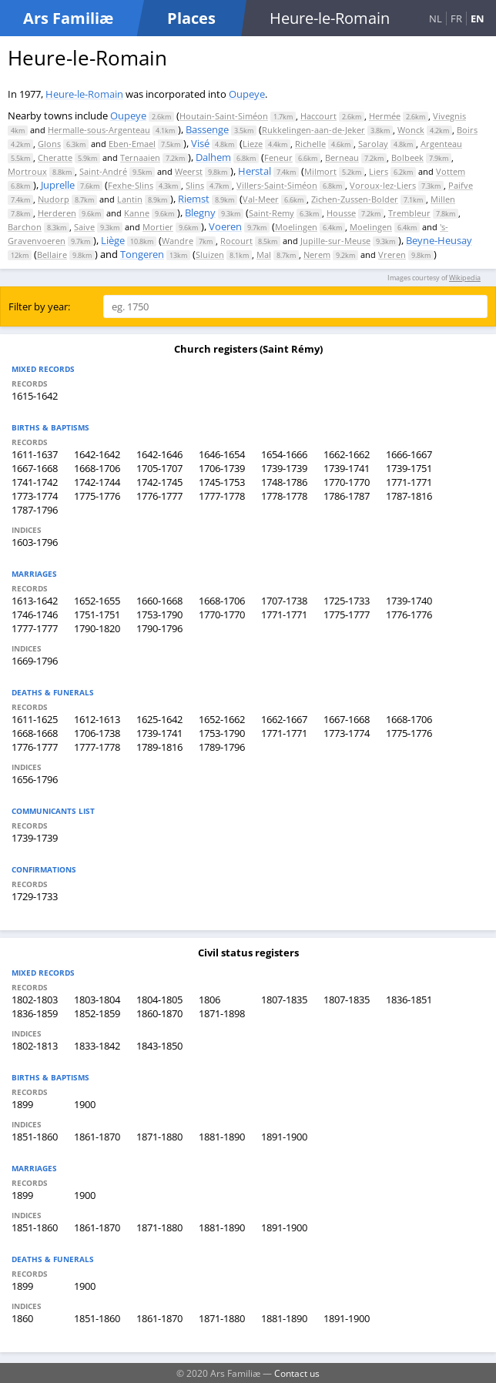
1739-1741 (346, 468)
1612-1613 (97, 719)
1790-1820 (97, 628)
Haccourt (318, 116)
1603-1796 (35, 542)
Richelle (310, 143)
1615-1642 (35, 396)
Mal (263, 254)
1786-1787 (346, 496)
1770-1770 (346, 482)
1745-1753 (222, 482)
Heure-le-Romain (84, 94)
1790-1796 (159, 628)
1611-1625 (35, 719)
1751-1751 (97, 614)
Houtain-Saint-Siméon (223, 116)
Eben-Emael (132, 143)
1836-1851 (409, 999)
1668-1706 (97, 468)
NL (435, 18)
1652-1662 (222, 719)
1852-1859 (97, 1013)
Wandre (177, 240)
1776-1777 (159, 496)
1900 (85, 1104)
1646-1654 (222, 454)
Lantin (129, 199)
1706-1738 (97, 733)
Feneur (278, 157)
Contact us (297, 1373)
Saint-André (103, 171)
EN (477, 18)
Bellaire (52, 254)
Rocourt (236, 240)
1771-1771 (409, 482)
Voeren (225, 226)
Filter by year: (39, 306)
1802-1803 (35, 999)
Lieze (253, 143)
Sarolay (373, 143)
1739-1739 (284, 468)
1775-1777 (346, 614)
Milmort (320, 171)
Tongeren (142, 254)
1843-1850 (159, 1046)
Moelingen (296, 227)
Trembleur (409, 213)
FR (456, 18)
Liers (378, 171)
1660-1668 (159, 601)
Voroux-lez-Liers (383, 185)
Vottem (450, 171)
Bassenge (207, 129)
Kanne (136, 213)
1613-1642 (35, 601)
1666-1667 (409, 454)
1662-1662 (346, 454)
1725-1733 (346, 601)
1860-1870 (159, 1013)
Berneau (342, 157)
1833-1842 (97, 1046)
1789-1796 (222, 747)
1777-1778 (222, 496)
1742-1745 (159, 482)
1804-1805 (159, 999)
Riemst (193, 199)
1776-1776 (409, 614)
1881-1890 (222, 1137)
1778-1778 (284, 496)
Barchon (25, 227)
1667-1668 (35, 468)
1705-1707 (159, 468)
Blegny (200, 212)
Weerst (189, 171)
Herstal (254, 171)
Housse (341, 213)
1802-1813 (35, 1046)
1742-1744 (97, 482)
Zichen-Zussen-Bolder (354, 199)
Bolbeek (407, 157)
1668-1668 (35, 733)
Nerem (316, 254)
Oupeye (247, 94)
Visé (200, 143)
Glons (49, 143)
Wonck (410, 130)
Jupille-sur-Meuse (335, 240)
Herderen (57, 213)
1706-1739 (222, 468)
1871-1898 (222, 1013)
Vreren (392, 254)
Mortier (157, 227)
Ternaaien (140, 157)
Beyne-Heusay (439, 240)
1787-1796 (35, 510)
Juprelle (58, 185)
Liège (113, 240)
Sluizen (210, 254)
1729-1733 (35, 896)
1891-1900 (284, 1137)
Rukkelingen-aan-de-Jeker (313, 130)
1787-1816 (409, 496)
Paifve (460, 185)
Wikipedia (465, 278)
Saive (84, 227)
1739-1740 (409, 601)
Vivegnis (449, 116)
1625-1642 (159, 719)
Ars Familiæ (68, 18)
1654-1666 (284, 454)
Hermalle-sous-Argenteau (99, 130)
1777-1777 (35, 628)
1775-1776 (97, 496)
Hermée (384, 116)
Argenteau (441, 143)
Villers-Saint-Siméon (276, 185)
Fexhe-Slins (130, 185)
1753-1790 (159, 614)
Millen (443, 199)
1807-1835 (284, 999)
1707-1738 (284, 601)
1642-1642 (97, 454)
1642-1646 (159, 454)
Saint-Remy (271, 213)
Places (191, 18)
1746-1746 (35, 614)
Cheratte (55, 157)
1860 (22, 1318)
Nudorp (53, 199)
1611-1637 (35, 454)
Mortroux (27, 171)
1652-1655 (97, 601)
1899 (22, 1104)
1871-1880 (159, 1137)
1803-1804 (97, 999)
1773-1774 (35, 496)
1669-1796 (35, 661)
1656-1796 (35, 779)
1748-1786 (284, 482)
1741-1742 (35, 482)
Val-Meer (261, 199)
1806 (209, 999)
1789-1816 (159, 747)
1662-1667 (284, 719)
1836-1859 (35, 1013)
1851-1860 (35, 1137)
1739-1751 (409, 468)
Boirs (467, 130)
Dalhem (213, 157)
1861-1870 (97, 1137)
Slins (195, 185)
